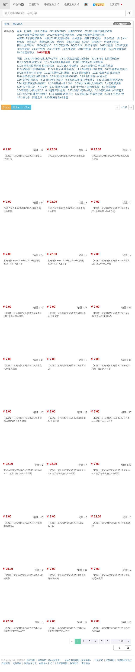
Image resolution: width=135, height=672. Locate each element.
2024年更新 (121, 45)
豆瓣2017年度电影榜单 (29, 38)
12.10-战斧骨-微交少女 (29, 62)
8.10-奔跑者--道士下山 (60, 83)
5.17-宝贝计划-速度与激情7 (32, 93)
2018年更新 (99, 48)
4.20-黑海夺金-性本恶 (56, 97)
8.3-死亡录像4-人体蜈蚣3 (88, 83)
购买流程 (31, 660)
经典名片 (32, 41)
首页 (5, 4)
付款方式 (99, 660)
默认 (6, 107)
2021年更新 (53, 48)
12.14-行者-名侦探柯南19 (106, 58)
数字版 (28, 31)
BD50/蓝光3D (44, 45)
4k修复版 (77, 38)
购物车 (18, 4)
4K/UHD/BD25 (58, 31)
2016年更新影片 (26, 52)
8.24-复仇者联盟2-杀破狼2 (31, 83)
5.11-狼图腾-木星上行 (61, 93)
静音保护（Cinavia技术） (50, 660)
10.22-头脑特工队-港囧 (56, 72)
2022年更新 (38, 48)
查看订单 (34, 4)
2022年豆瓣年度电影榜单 (61, 34)
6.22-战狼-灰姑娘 (59, 86)
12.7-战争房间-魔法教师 (57, 62)
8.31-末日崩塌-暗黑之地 (110, 79)
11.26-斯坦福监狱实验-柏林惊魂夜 (35, 65)
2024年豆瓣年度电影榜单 (98, 31)
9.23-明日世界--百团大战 (93, 76)
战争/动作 (109, 38)
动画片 (60, 41)
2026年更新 (91, 45)
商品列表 (18, 24)
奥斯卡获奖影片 (93, 38)
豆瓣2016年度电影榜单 (57, 38)
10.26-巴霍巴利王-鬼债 (29, 72)
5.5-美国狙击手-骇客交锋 (88, 93)
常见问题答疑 (61, 663)
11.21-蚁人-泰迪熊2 (67, 65)
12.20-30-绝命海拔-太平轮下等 (41, 58)
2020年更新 (69, 48)
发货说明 (110, 660)
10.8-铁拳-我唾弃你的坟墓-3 (32, 76)
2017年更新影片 (117, 48)
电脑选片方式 (71, 4)
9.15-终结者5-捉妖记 (51, 79)
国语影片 (97, 41)
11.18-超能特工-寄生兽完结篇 (97, 65)
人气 (26, 107)
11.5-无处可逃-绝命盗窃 (61, 69)
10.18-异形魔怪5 (81, 72)
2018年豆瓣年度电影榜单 (91, 34)
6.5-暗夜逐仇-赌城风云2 (30, 90)
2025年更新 (106, 45)
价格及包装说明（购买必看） (78, 660)
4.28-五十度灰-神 (114, 93)
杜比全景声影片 (25, 45)
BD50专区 (76, 45)
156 (121, 641)
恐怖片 (20, 41)
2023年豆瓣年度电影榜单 (30, 34)
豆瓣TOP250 (75, 31)
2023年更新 (23, 48)
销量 (16, 107)
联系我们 (74, 663)
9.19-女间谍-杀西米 (27, 79)
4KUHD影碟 (40, 31)
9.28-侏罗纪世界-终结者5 (64, 76)
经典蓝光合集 (111, 41)
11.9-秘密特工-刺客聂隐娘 (31, 69)
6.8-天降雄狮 (109, 86)
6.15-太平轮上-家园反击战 (85, 86)
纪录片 (85, 41)
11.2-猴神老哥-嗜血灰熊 (89, 69)
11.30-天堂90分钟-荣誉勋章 (88, 62)
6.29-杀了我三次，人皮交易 (32, 86)
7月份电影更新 (113, 83)
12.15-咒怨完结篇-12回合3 (74, 58)
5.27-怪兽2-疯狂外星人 (80, 90)
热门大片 (122, 38)
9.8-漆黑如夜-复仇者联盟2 (79, 79)
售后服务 (17, 663)
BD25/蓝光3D (61, 45)
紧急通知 (85, 663)
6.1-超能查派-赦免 (55, 90)
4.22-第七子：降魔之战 (29, 97)
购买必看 (116, 4)
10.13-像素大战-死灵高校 (106, 72)
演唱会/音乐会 (46, 41)
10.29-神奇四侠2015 (116, 69)
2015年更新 (43, 52)
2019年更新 (84, 48)
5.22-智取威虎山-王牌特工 (109, 90)
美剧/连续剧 (73, 41)
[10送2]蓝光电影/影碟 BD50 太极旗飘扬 (66, 156)
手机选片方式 (51, 4)
